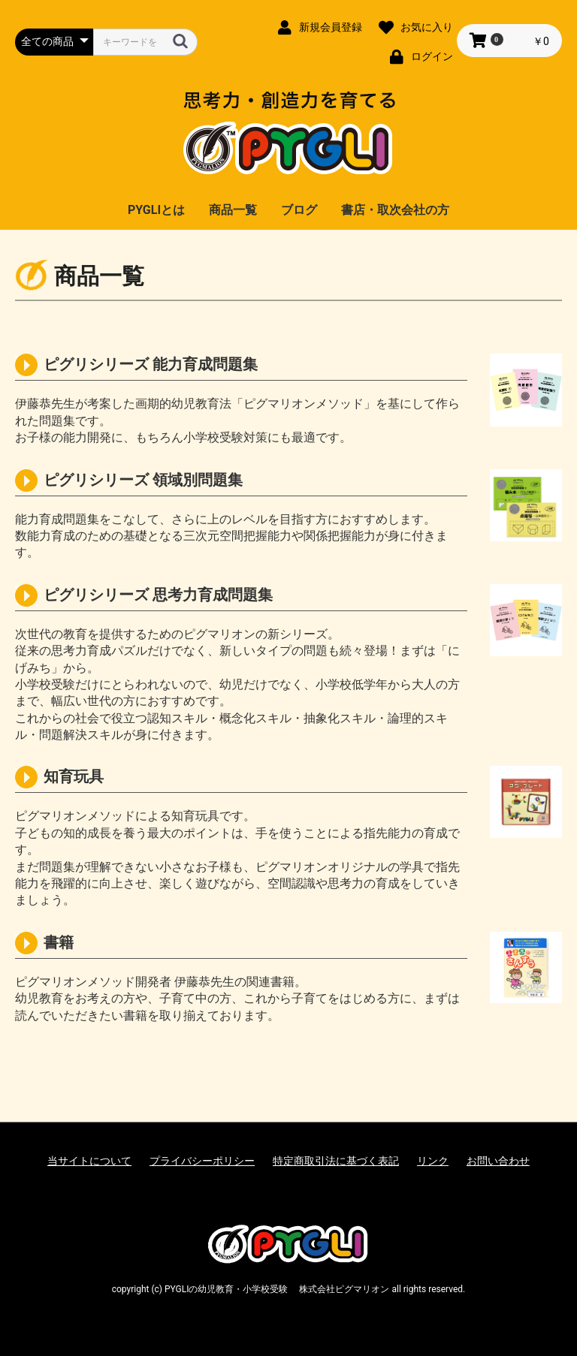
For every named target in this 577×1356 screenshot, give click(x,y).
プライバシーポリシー (202, 1161)
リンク (433, 1161)
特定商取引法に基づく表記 (336, 1161)
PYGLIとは (156, 210)
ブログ (299, 210)
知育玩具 (74, 776)
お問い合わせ (498, 1161)
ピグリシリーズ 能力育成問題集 (151, 364)
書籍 (59, 942)
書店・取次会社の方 (395, 210)
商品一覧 (233, 210)
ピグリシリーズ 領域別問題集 (143, 480)
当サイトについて (89, 1161)
